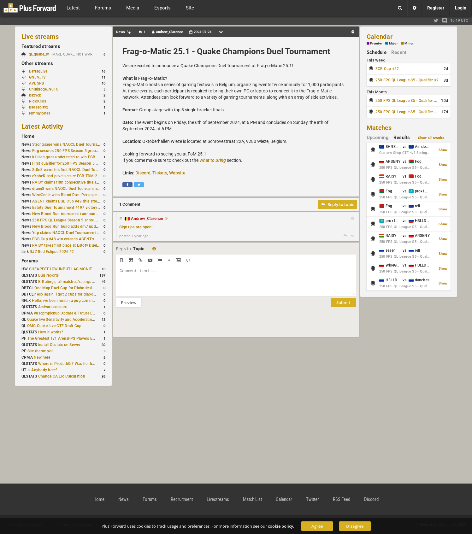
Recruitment (182, 499)
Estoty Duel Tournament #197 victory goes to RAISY (77, 207)
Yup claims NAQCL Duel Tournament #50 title (71, 233)
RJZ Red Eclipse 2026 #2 (52, 251)
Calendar (379, 36)
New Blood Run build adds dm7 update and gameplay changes (87, 226)
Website (177, 172)
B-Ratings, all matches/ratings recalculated (75, 281)
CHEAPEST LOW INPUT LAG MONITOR (63, 269)
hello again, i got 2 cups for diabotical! (68, 294)
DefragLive (38, 71)
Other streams (37, 63)
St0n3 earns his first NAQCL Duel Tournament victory (78, 169)
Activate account (53, 307)
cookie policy (280, 526)
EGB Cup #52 (387, 69)
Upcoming (378, 137)
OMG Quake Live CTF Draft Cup (54, 326)
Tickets (159, 172)
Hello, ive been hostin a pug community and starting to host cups (89, 300)
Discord (142, 172)
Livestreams (218, 499)
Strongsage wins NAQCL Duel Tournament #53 (73, 144)
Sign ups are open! (135, 227)
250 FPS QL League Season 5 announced (68, 220)
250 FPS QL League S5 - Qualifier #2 (407, 80)
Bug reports (48, 275)
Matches (379, 128)
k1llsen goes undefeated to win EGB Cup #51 (71, 157)
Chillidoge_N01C (44, 89)
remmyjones (39, 113)
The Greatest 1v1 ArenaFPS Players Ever (62, 338)
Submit (343, 307)
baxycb (35, 95)
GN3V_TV (37, 77)
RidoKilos (37, 101)
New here (42, 357)
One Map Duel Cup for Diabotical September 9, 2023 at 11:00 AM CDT (95, 288)
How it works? (50, 332)
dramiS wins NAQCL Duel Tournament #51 (69, 188)
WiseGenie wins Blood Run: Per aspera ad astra (73, 195)
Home (27, 136)
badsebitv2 (38, 107)
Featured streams (40, 46)
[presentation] (164, 326)
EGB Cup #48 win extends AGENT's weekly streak (75, 239)
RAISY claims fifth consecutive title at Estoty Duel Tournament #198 (91, 182)
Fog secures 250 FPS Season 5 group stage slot (74, 151)
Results (401, 137)
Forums (29, 261)
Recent (398, 52)
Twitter (312, 499)
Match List (252, 499)
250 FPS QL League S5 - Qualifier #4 (407, 112)
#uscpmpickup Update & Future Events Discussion (78, 313)
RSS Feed (341, 499)
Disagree (354, 526)
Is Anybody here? (42, 370)
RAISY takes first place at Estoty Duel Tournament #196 (80, 245)
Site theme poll (40, 351)
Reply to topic (337, 204)
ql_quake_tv (39, 54)
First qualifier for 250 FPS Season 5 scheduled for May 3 (81, 163)
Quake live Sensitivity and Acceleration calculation (71, 319)
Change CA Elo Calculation (61, 376)
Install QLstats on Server (59, 345)
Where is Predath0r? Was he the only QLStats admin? (84, 363)
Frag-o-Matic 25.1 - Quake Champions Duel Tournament (226, 51)
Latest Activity (42, 126)
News (123, 499)
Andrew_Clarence (147, 218)
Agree (317, 526)
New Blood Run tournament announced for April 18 (77, 214)
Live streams (40, 36)
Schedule (376, 52)
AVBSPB (36, 83)
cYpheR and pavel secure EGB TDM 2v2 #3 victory (76, 176)
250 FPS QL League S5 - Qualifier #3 (407, 100)
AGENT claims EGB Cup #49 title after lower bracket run (81, 201)
